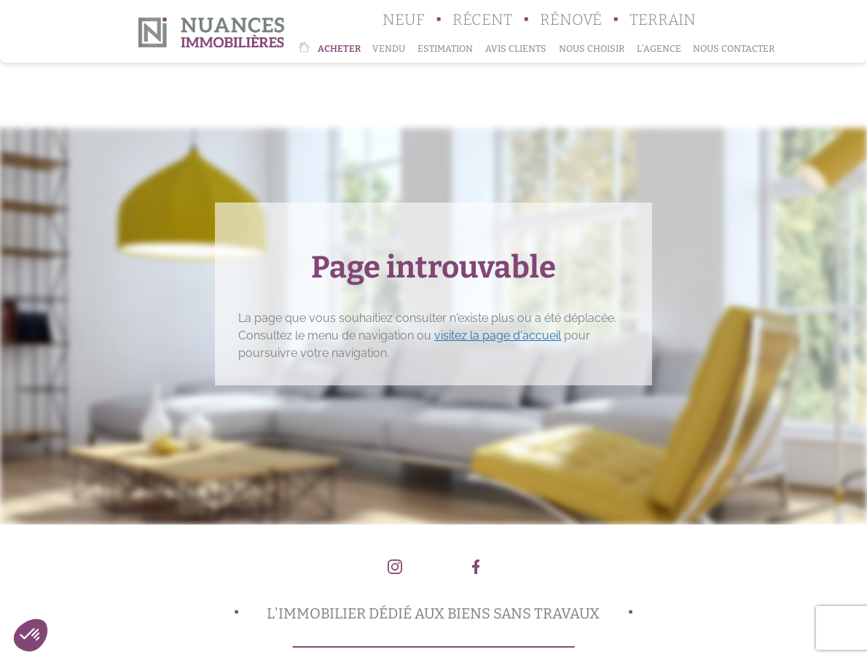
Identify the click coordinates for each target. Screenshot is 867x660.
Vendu (388, 48)
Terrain (662, 20)
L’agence (659, 48)
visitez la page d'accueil (497, 335)
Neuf (403, 20)
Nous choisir (591, 48)
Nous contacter (733, 48)
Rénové (571, 20)
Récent (482, 20)
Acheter (339, 48)
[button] (30, 635)
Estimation (445, 48)
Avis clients (515, 48)
